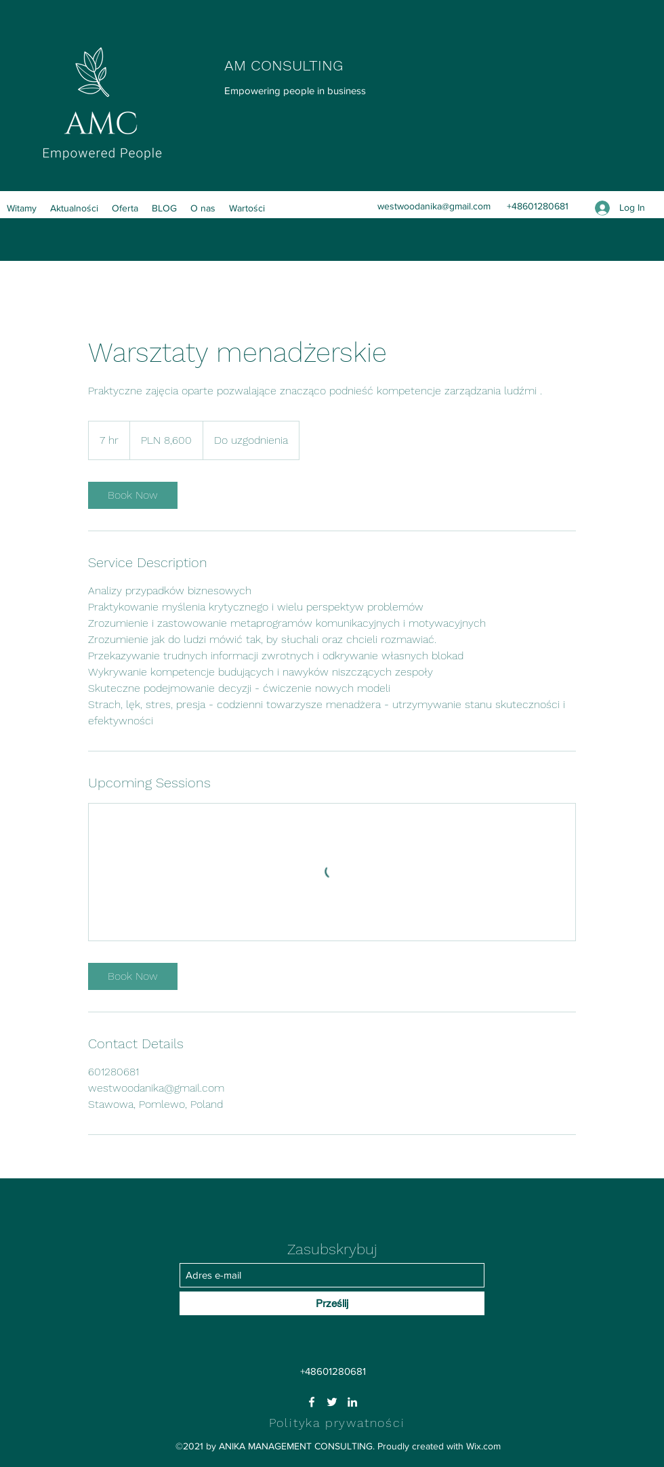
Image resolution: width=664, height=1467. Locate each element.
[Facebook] (311, 1402)
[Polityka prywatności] (338, 1422)
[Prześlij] (332, 1303)
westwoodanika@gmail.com (434, 206)
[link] (133, 495)
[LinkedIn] (352, 1402)
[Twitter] (332, 1402)
